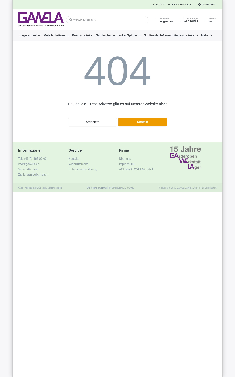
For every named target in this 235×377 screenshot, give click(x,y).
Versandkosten (55, 187)
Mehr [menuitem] (204, 35)
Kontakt (158, 4)
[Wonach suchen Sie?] (107, 19)
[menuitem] (30, 35)
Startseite (92, 122)
